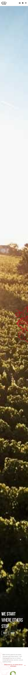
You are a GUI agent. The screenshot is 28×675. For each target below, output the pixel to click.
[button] (19, 3)
